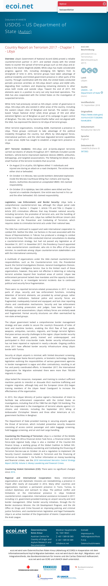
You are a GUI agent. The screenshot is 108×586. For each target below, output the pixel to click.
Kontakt (84, 530)
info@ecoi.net (62, 543)
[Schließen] (104, 3)
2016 (13, 472)
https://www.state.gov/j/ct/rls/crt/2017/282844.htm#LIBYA (92, 117)
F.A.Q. (83, 540)
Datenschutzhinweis (90, 543)
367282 (84, 151)
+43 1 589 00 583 (65, 536)
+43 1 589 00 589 (65, 540)
